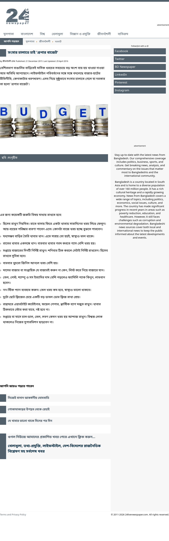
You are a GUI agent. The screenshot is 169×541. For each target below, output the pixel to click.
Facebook (121, 51)
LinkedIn (121, 75)
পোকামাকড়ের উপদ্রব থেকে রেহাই (28, 410)
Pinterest (121, 83)
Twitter (120, 59)
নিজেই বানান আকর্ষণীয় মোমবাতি (28, 398)
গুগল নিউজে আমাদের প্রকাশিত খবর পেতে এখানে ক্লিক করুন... (51, 437)
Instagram (122, 91)
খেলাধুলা (57, 34)
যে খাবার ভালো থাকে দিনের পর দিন (30, 421)
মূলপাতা (8, 34)
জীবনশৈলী (104, 34)
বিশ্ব (42, 34)
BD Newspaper (125, 67)
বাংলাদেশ (27, 34)
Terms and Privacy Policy (13, 514)
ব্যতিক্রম (123, 34)
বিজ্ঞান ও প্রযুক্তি (80, 34)
